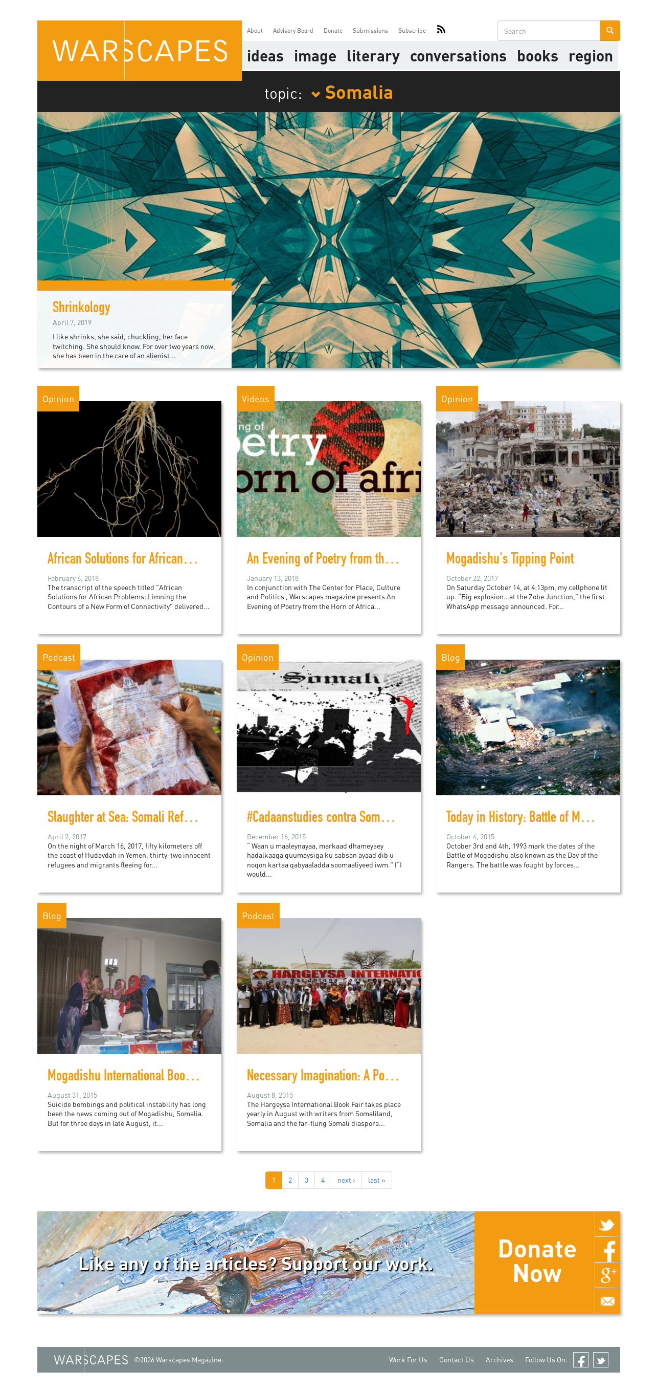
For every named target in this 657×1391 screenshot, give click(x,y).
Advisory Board (293, 30)
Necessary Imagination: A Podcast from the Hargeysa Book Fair (399, 1077)
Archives (499, 1359)
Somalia (352, 91)
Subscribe (412, 30)
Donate (333, 30)
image (315, 55)
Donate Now (537, 1260)
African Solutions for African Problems (140, 560)
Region (591, 55)
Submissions (370, 30)
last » (377, 1180)
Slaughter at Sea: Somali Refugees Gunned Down (165, 819)
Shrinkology (81, 309)
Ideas (265, 55)
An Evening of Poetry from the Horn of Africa (353, 560)
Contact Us (456, 1359)
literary (373, 55)
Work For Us (408, 1359)
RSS (441, 30)
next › (346, 1180)
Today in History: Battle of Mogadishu (535, 819)
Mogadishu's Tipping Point (510, 560)
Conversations (458, 55)
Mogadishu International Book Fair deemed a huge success (190, 1077)
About (255, 30)
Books (537, 55)
